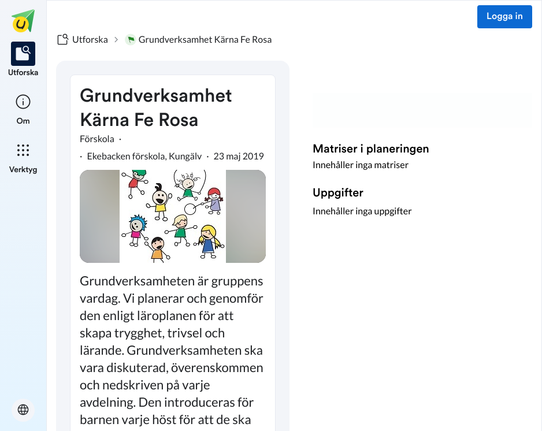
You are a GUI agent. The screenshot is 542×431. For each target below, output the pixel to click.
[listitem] (23, 60)
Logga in (505, 16)
